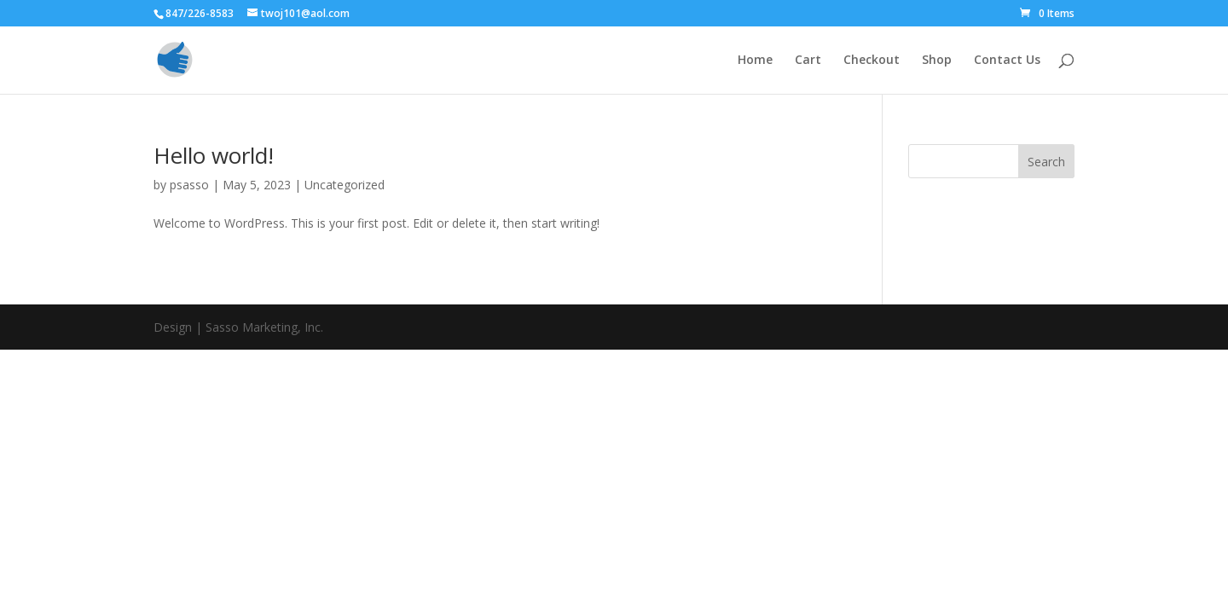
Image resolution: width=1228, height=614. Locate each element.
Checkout (871, 60)
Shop (937, 60)
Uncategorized (344, 185)
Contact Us (1007, 60)
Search (1046, 162)
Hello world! (214, 155)
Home (755, 60)
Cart (808, 60)
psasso (189, 185)
